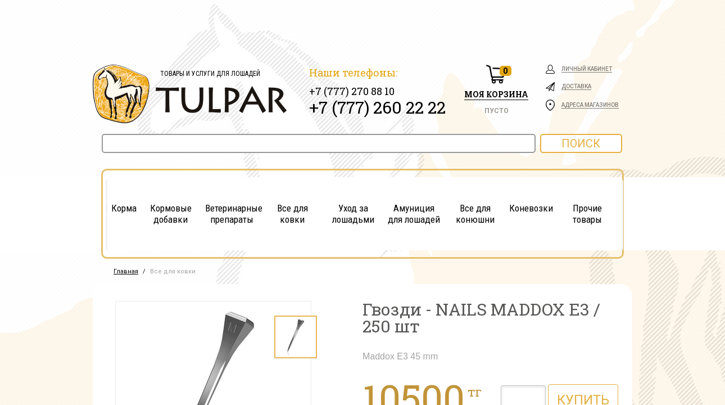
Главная (126, 271)
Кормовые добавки (171, 213)
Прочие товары (587, 213)
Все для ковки (292, 213)
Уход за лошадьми (353, 213)
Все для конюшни (475, 213)
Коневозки (531, 208)
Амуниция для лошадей (414, 213)
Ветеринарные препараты (232, 213)
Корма (124, 208)
